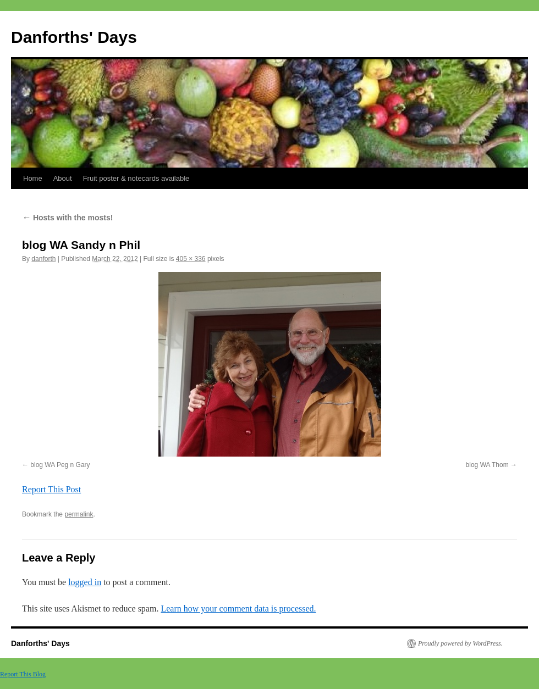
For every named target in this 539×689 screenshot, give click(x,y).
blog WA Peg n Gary (60, 465)
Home (32, 178)
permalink (78, 514)
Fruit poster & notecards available (136, 178)
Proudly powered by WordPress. (460, 643)
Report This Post (51, 489)
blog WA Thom (487, 465)
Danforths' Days (74, 37)
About (62, 178)
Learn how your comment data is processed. (238, 608)
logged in (84, 582)
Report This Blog (23, 674)
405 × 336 (191, 259)
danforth (43, 259)
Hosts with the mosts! (67, 217)
